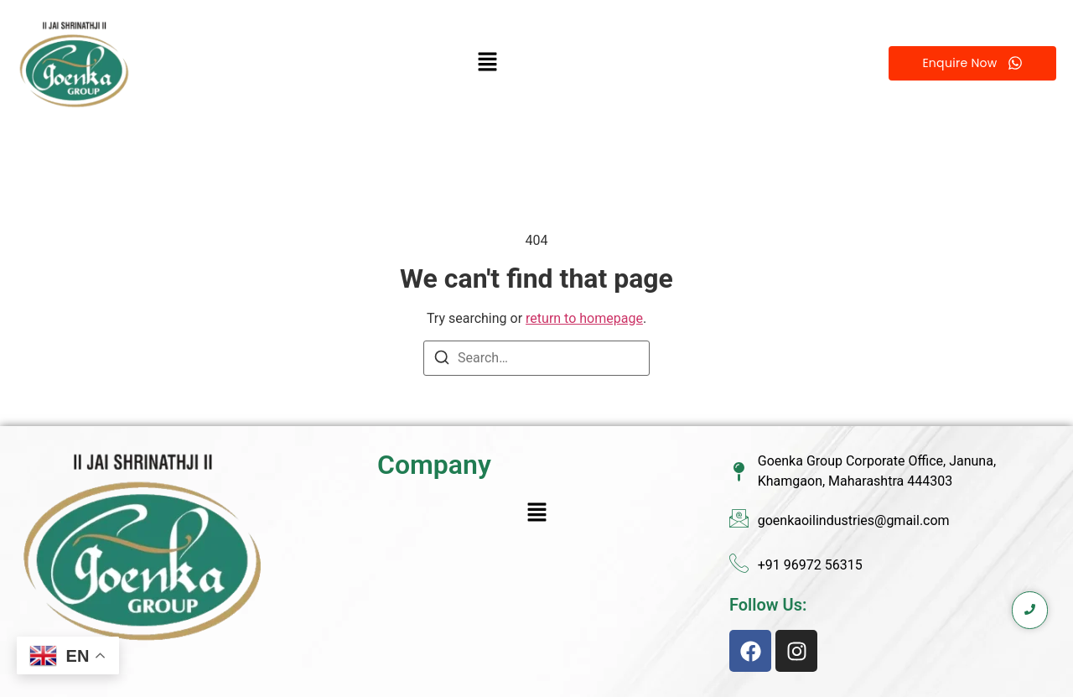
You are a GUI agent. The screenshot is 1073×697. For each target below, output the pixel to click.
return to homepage (584, 318)
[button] (488, 62)
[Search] (442, 360)
